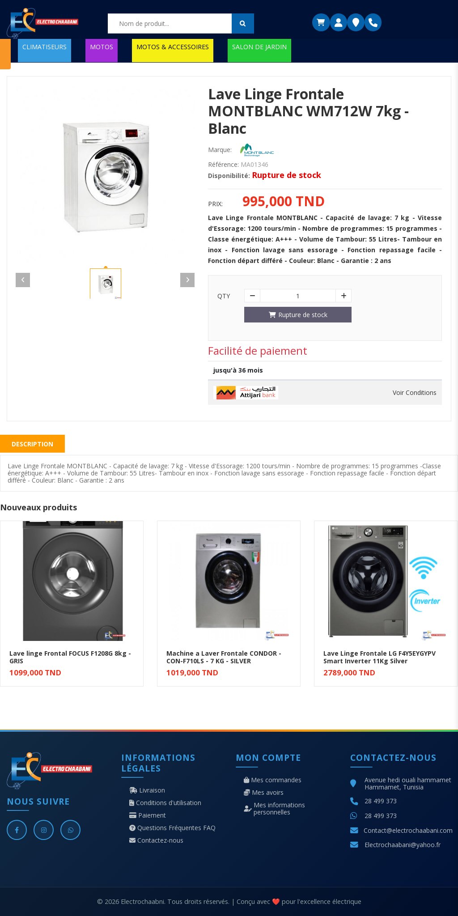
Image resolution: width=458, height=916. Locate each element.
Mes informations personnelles (274, 809)
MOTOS (101, 46)
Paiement (147, 815)
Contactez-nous (156, 840)
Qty (223, 296)
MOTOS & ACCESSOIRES (172, 46)
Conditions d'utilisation (165, 802)
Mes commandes (272, 780)
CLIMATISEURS (44, 46)
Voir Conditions (415, 392)
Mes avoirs (264, 792)
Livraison (147, 790)
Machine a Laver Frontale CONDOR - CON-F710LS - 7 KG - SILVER (223, 657)
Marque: (220, 149)
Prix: (215, 204)
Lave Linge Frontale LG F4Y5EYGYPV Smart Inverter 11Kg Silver (379, 657)
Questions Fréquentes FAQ (172, 827)
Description (32, 444)
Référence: (223, 164)
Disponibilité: (229, 175)
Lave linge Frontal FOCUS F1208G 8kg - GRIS (70, 657)
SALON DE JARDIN (259, 46)
